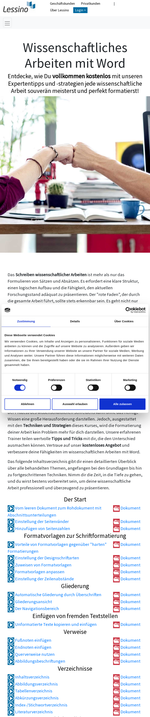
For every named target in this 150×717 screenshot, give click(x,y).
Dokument (126, 508)
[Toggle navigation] (7, 22)
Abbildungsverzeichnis (33, 684)
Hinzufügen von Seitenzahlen (39, 528)
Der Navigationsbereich (33, 608)
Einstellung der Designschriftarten (43, 558)
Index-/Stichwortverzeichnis (37, 705)
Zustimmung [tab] (26, 321)
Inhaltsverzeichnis (28, 677)
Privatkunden (90, 3)
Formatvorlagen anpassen (36, 572)
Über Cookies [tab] (124, 321)
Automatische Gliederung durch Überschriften (54, 595)
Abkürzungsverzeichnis (33, 698)
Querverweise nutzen (31, 654)
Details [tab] (75, 321)
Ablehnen (27, 404)
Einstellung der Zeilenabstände (41, 578)
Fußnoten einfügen (29, 640)
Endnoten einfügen (29, 647)
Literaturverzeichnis (30, 712)
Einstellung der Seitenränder (38, 521)
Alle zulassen (122, 404)
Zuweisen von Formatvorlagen (39, 565)
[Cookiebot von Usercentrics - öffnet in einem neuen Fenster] (128, 310)
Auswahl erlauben (75, 404)
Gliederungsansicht (30, 601)
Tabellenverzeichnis (30, 691)
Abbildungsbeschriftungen (36, 661)
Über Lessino (59, 10)
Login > (80, 10)
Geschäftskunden (62, 3)
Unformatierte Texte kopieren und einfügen (52, 624)
